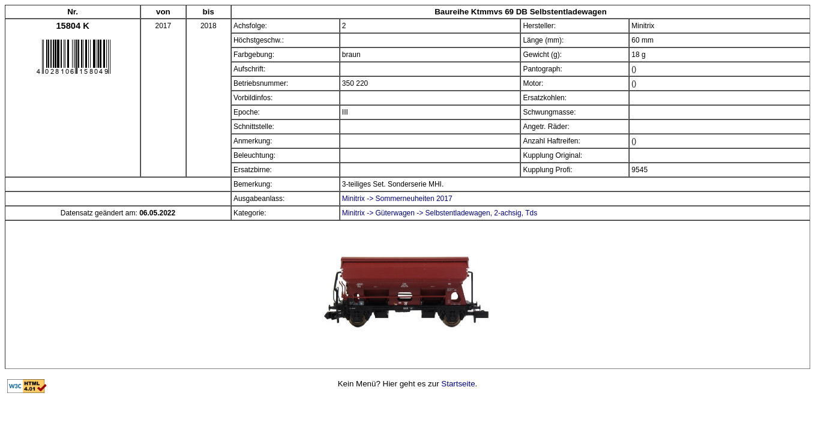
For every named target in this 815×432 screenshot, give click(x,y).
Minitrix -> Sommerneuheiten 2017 (397, 198)
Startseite (458, 383)
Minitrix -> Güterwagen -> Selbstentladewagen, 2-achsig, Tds (439, 213)
